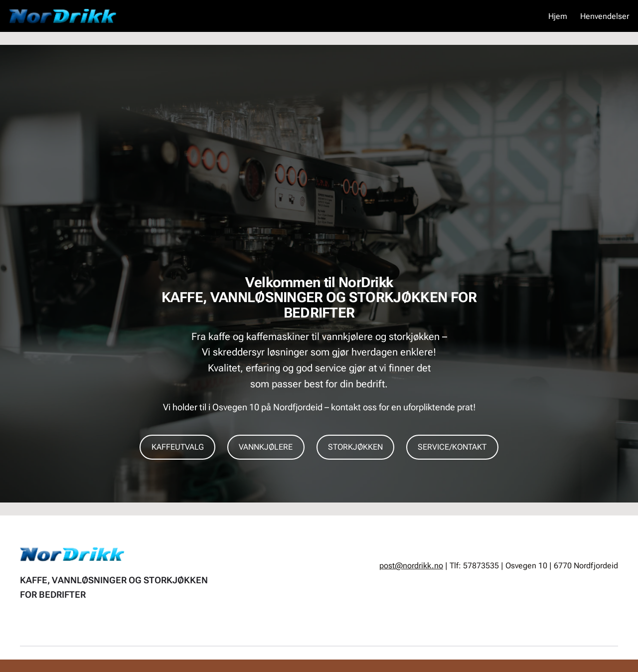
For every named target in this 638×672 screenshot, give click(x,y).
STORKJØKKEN (355, 447)
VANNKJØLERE (266, 447)
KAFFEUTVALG (178, 447)
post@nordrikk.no (411, 565)
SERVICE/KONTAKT (452, 447)
